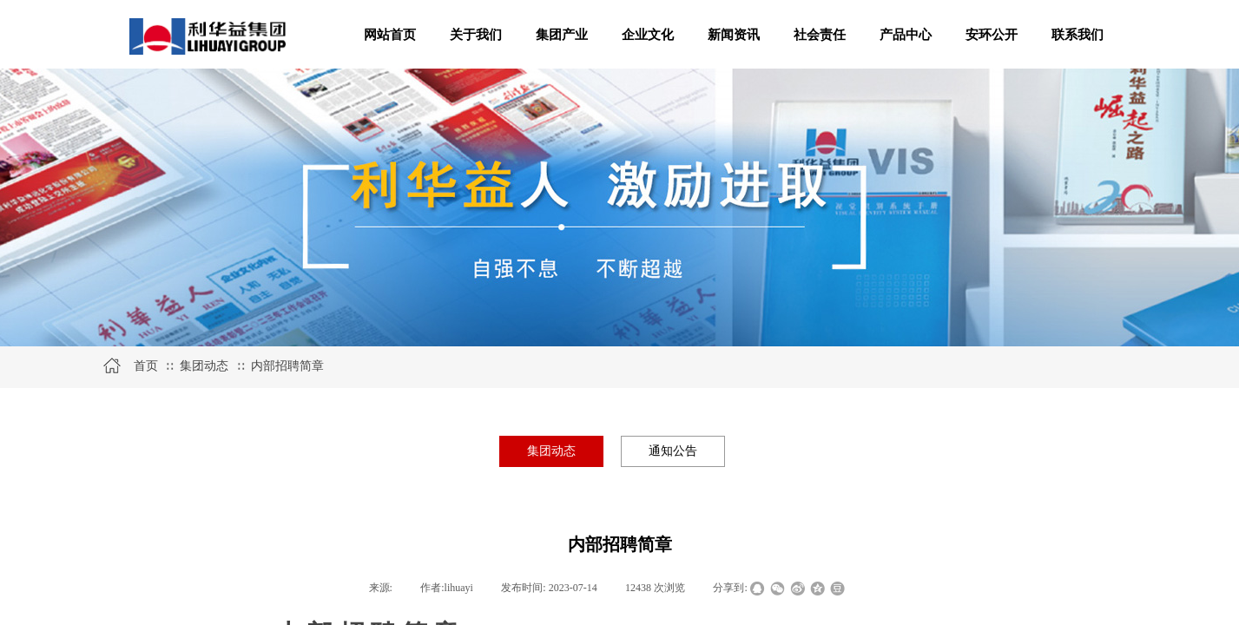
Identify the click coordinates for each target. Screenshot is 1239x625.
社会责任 (820, 35)
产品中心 (906, 35)
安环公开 (991, 35)
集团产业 (562, 35)
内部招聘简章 (287, 365)
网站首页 (390, 35)
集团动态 (204, 365)
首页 (146, 365)
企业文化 (648, 35)
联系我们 (1077, 35)
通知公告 (673, 450)
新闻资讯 (734, 35)
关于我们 (476, 35)
